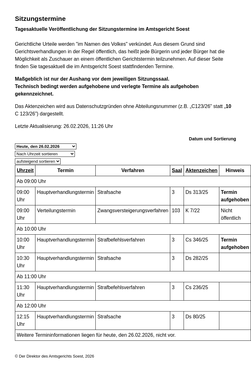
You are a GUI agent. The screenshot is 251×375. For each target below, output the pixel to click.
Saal (177, 170)
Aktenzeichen (201, 170)
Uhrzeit (25, 170)
